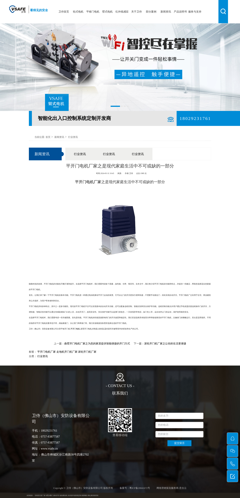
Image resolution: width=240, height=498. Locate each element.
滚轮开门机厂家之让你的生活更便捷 (165, 343)
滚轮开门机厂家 (87, 351)
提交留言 (179, 443)
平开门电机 (75, 329)
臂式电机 (107, 11)
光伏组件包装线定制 (74, 495)
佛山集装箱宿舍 (93, 495)
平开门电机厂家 (46, 351)
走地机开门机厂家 (66, 351)
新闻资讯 (165, 11)
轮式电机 (78, 11)
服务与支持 (194, 11)
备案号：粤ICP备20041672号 (135, 488)
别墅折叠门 (49, 495)
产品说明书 (180, 11)
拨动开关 (56, 495)
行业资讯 (73, 137)
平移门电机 (92, 11)
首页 (48, 137)
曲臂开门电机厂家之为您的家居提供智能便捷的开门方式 (97, 343)
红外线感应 (122, 11)
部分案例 (151, 11)
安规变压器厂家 (40, 495)
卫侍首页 (63, 11)
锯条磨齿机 (63, 495)
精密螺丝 (85, 495)
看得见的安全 (39, 10)
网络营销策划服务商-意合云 (172, 488)
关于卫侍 (136, 11)
